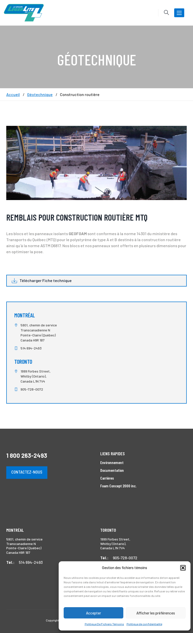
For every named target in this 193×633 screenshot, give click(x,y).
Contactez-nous (26, 471)
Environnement (112, 462)
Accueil (13, 95)
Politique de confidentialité (144, 624)
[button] (182, 567)
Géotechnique (40, 95)
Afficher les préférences (155, 613)
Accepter (93, 613)
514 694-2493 (31, 348)
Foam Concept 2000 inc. (118, 485)
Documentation (112, 470)
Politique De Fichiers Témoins (104, 624)
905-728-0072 (32, 389)
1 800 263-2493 (26, 455)
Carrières (107, 478)
